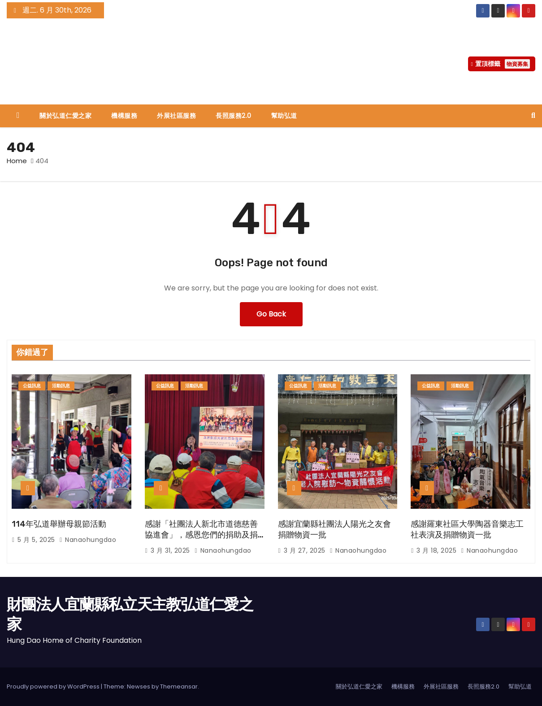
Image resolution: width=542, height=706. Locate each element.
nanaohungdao (87, 539)
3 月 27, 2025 (306, 550)
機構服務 (124, 115)
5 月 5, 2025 (37, 539)
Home (17, 160)
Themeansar (179, 686)
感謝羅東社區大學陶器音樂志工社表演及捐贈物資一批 (467, 529)
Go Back (271, 314)
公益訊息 (32, 385)
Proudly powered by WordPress (54, 686)
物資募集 (517, 64)
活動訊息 (61, 385)
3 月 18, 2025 (437, 550)
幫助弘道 (284, 115)
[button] (533, 115)
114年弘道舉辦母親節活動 (59, 524)
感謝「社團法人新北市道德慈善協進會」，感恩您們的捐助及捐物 (201, 534)
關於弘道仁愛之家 (65, 115)
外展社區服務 (176, 115)
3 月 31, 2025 (171, 550)
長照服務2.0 (233, 115)
